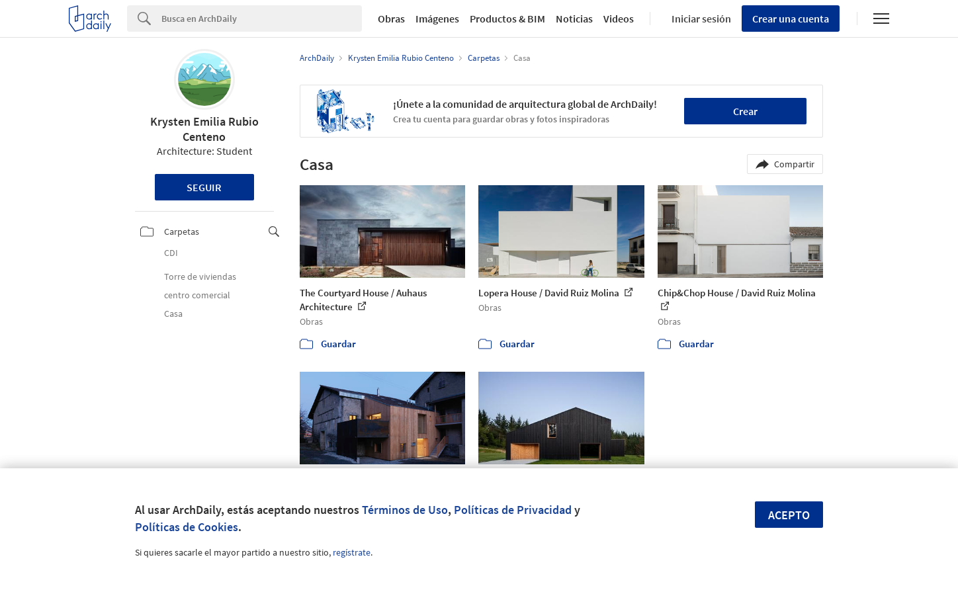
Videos (618, 18)
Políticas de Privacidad (513, 509)
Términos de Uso (405, 509)
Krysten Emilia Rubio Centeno (204, 129)
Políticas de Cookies (186, 526)
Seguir (204, 187)
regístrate (351, 552)
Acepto (789, 515)
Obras (391, 18)
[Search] (261, 18)
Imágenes (437, 18)
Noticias (574, 18)
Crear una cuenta (790, 18)
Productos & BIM (507, 18)
